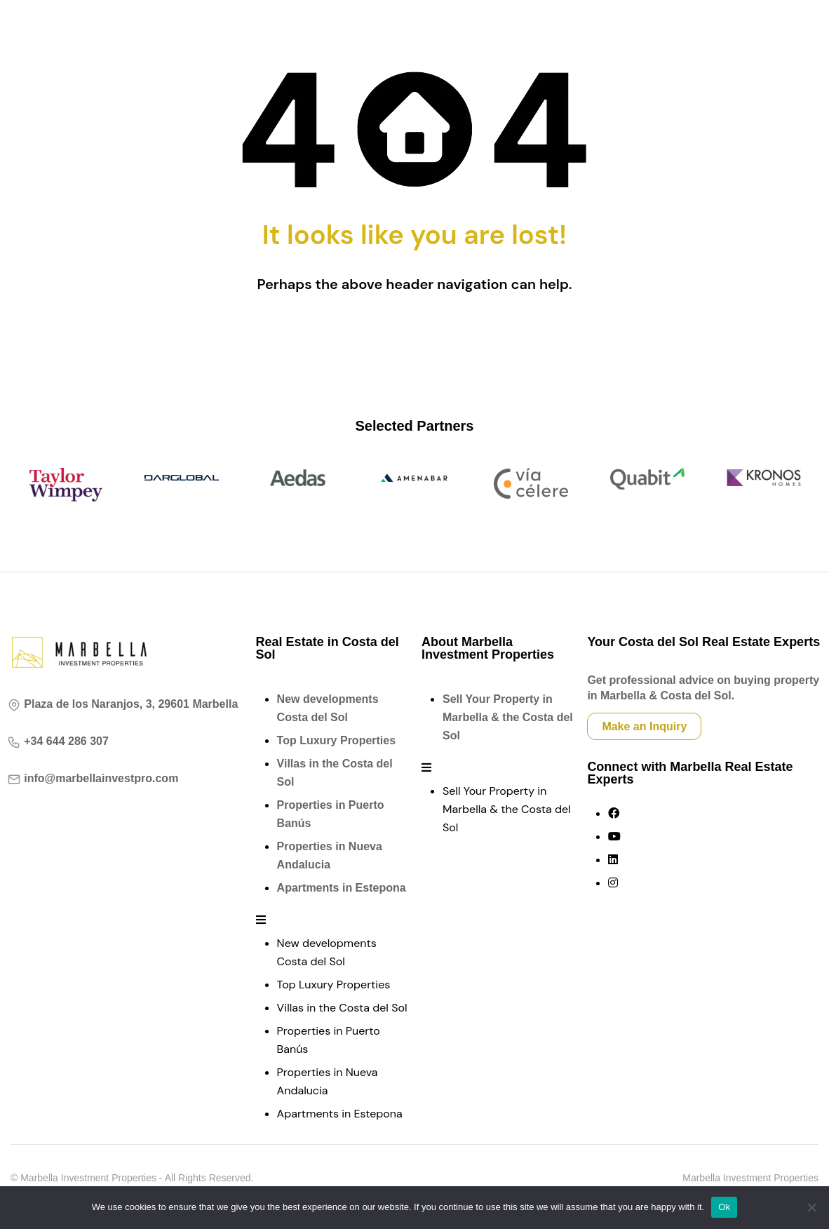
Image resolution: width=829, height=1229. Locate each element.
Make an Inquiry (644, 726)
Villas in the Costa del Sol (342, 1007)
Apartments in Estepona (341, 888)
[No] (811, 1207)
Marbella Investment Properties (750, 1177)
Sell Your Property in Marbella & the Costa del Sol (508, 717)
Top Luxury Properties (336, 740)
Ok (724, 1207)
